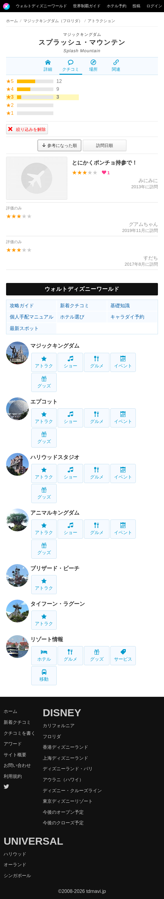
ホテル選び (72, 316)
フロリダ (52, 736)
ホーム (12, 21)
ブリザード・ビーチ (54, 568)
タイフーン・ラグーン (57, 604)
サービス (123, 655)
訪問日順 (104, 145)
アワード (13, 743)
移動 (44, 675)
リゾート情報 (46, 639)
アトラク (44, 362)
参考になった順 (59, 145)
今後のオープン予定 (63, 812)
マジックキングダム (82, 34)
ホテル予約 (116, 6)
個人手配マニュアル (31, 316)
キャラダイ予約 (127, 316)
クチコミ (70, 66)
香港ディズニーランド (65, 747)
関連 (116, 66)
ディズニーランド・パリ (68, 768)
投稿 (136, 6)
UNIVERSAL (33, 841)
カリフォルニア (59, 725)
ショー (70, 362)
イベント (123, 362)
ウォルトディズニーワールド (41, 6)
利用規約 (13, 776)
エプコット (44, 402)
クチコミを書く (19, 733)
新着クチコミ (74, 305)
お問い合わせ (17, 765)
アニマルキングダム (54, 513)
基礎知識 (120, 305)
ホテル (44, 655)
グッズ (44, 382)
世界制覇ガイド (87, 6)
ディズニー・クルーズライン (72, 790)
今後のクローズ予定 (63, 822)
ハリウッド (15, 853)
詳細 (48, 66)
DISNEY (62, 712)
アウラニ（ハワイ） (63, 779)
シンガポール (17, 875)
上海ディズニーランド (65, 758)
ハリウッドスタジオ (54, 457)
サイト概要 (15, 754)
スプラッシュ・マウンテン (82, 42)
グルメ (97, 362)
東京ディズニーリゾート (68, 801)
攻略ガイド (22, 305)
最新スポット (24, 328)
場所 (93, 66)
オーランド (15, 864)
